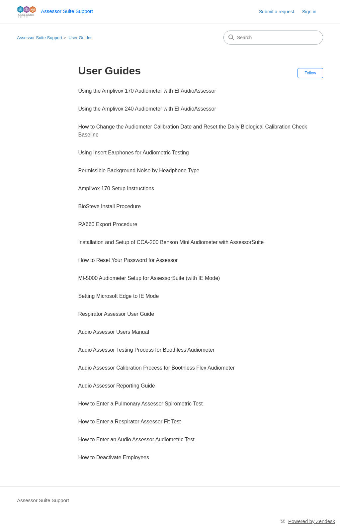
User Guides (80, 37)
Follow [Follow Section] (310, 73)
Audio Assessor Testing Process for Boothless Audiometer (146, 350)
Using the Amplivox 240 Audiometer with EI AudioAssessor (147, 109)
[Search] (273, 37)
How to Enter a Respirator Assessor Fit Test (129, 421)
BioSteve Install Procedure (109, 206)
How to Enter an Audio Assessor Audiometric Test (136, 439)
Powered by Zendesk (311, 521)
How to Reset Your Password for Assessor (128, 260)
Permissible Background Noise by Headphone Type (139, 170)
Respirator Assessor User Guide (116, 314)
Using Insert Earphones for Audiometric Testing (133, 152)
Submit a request (276, 11)
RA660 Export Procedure (107, 224)
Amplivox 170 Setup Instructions (116, 188)
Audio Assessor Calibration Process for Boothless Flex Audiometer (156, 368)
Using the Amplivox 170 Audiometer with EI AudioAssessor (147, 91)
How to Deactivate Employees (113, 457)
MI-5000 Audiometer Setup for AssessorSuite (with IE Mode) (149, 278)
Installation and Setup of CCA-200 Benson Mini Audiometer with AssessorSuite (171, 242)
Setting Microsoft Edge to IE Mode (118, 296)
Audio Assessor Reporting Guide (116, 386)
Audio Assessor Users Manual (113, 332)
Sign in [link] (309, 11)
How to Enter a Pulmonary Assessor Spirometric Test (140, 403)
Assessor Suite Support (39, 37)
